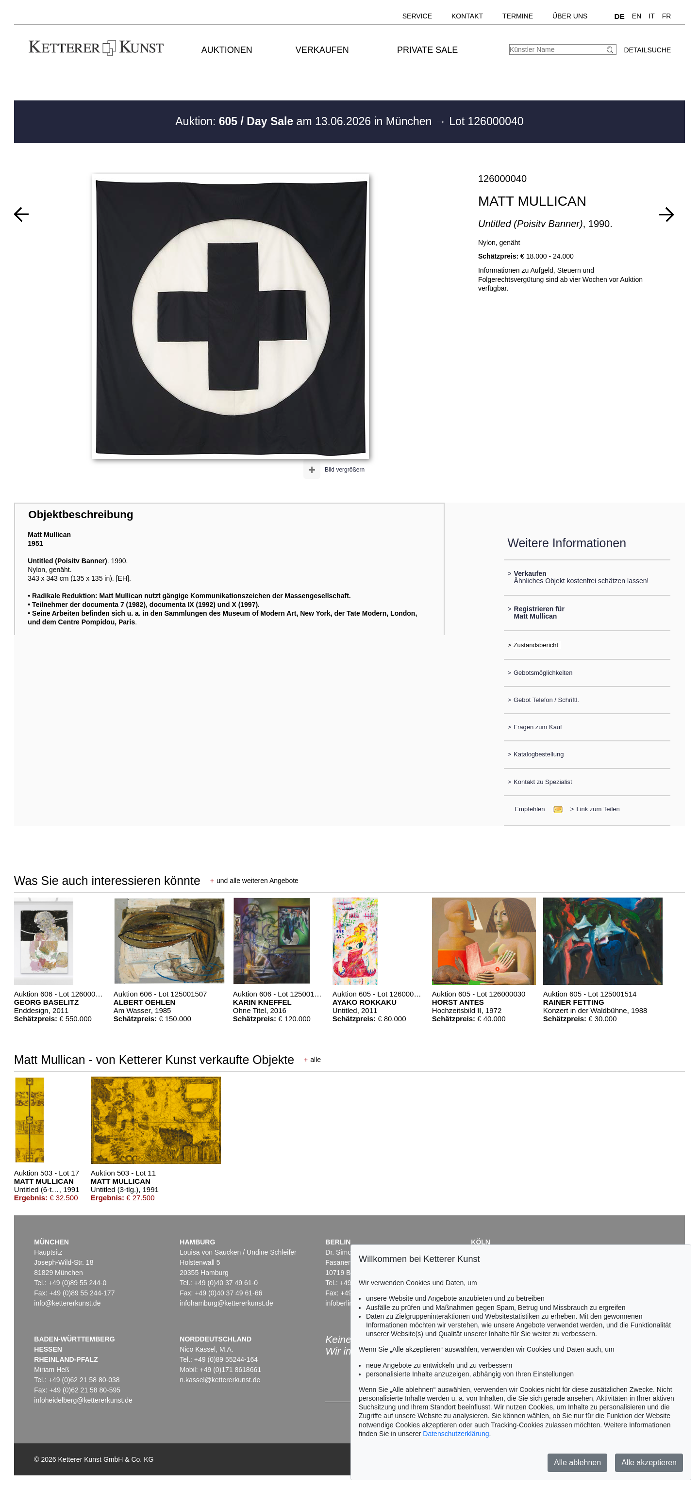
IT (651, 16)
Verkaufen (322, 50)
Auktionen (226, 50)
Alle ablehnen (577, 1462)
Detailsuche (647, 50)
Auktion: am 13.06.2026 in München (305, 121)
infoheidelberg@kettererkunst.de (83, 1400)
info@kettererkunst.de (67, 1303)
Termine (517, 16)
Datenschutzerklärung (456, 1434)
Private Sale (427, 50)
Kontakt (467, 16)
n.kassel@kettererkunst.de (220, 1380)
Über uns (569, 16)
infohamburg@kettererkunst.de (226, 1303)
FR (666, 16)
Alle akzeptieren (649, 1462)
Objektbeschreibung (80, 514)
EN (636, 16)
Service (417, 16)
